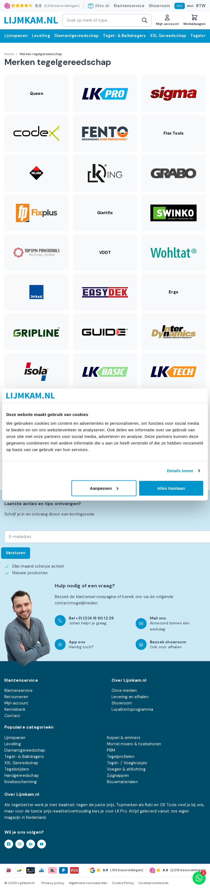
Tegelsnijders (16, 769)
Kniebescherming (20, 781)
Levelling (41, 35)
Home (9, 54)
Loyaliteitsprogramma (132, 709)
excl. (190, 6)
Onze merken (124, 690)
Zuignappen (118, 775)
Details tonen (180, 470)
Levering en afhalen (130, 696)
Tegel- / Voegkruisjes (127, 762)
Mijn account (16, 703)
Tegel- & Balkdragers (124, 35)
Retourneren (16, 696)
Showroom (159, 5)
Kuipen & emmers (123, 737)
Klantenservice (129, 5)
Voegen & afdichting (126, 769)
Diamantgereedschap (76, 35)
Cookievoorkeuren (153, 883)
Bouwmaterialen (122, 781)
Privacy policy (53, 883)
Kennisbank (14, 709)
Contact (12, 715)
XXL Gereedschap (168, 35)
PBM (111, 750)
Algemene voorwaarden (88, 883)
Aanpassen (104, 488)
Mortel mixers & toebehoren (134, 743)
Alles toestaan (171, 488)
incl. (180, 6)
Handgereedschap (21, 775)
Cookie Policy (123, 883)
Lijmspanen (16, 35)
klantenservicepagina (96, 596)
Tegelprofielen (120, 756)
